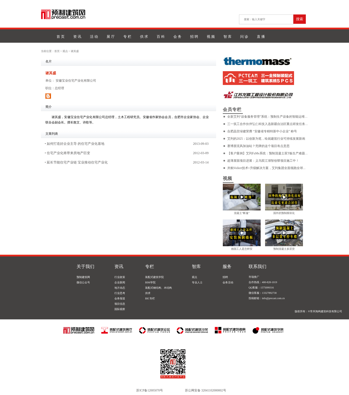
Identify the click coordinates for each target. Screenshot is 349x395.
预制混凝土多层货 (284, 248)
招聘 (225, 277)
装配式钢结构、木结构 (158, 287)
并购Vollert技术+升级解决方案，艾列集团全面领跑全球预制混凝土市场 (276, 168)
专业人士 (197, 282)
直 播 (261, 36)
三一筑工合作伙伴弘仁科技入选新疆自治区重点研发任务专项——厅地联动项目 (281, 124)
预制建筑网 (83, 277)
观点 (65, 51)
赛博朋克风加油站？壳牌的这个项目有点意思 (258, 146)
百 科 (161, 36)
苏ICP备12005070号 (149, 390)
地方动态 (119, 287)
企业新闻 (119, 282)
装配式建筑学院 (154, 277)
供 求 (144, 36)
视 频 (211, 36)
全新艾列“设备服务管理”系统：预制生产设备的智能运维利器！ (270, 116)
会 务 (177, 36)
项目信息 (119, 303)
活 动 (94, 36)
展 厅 (111, 36)
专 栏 (127, 36)
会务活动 (228, 282)
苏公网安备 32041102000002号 (205, 390)
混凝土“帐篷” (242, 213)
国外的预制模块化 (284, 213)
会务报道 (119, 298)
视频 (227, 178)
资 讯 (77, 36)
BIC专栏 (150, 298)
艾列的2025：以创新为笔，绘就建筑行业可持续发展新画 (266, 138)
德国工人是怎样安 (241, 248)
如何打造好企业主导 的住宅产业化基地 (75, 143)
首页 (57, 51)
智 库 (227, 36)
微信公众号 (83, 282)
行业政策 (119, 277)
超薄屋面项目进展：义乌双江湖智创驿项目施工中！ (263, 160)
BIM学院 (150, 282)
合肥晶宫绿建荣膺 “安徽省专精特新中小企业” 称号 (262, 131)
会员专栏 (232, 109)
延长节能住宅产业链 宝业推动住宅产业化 (77, 162)
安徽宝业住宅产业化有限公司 (76, 80)
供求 (147, 293)
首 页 (61, 36)
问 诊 (244, 36)
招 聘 (194, 36)
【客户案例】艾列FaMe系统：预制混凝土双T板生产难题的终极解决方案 (277, 153)
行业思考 (119, 293)
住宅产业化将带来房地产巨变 (68, 153)
